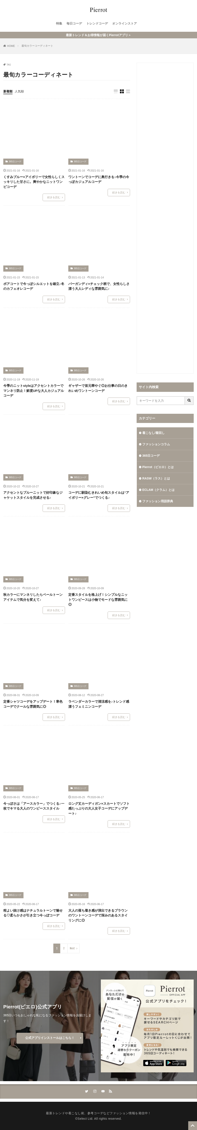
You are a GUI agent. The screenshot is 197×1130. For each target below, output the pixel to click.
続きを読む (53, 197)
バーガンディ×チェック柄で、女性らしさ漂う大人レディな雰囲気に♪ (99, 286)
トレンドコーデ (97, 23)
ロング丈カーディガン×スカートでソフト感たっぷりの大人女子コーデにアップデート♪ (99, 808)
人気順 (19, 91)
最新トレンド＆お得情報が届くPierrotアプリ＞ (98, 35)
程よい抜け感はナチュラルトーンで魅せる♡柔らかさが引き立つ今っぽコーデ (33, 913)
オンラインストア (124, 23)
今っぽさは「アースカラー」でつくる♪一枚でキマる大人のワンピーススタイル (33, 806)
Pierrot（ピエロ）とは (158, 467)
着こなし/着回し (153, 433)
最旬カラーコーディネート (37, 45)
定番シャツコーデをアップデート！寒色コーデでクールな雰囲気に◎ (33, 704)
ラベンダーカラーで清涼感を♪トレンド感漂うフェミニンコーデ (98, 704)
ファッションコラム (156, 444)
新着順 (8, 91)
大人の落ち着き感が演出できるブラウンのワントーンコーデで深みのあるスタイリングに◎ (98, 915)
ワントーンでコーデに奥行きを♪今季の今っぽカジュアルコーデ (98, 179)
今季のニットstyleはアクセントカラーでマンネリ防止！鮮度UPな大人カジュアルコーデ (33, 390)
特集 (59, 23)
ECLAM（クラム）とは (158, 490)
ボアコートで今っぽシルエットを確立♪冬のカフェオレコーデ (33, 286)
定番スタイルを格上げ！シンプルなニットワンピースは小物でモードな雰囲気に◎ (98, 599)
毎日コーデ (74, 23)
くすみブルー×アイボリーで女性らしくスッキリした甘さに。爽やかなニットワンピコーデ (34, 182)
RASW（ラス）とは (156, 478)
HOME (11, 46)
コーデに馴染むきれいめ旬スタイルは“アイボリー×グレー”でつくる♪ (98, 495)
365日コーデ (15, 161)
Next (72, 948)
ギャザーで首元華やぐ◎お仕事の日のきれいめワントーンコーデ (98, 388)
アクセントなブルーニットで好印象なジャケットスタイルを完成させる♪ (33, 495)
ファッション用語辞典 (157, 501)
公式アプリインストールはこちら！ (49, 1038)
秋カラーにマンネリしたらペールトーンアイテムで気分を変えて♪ (33, 597)
